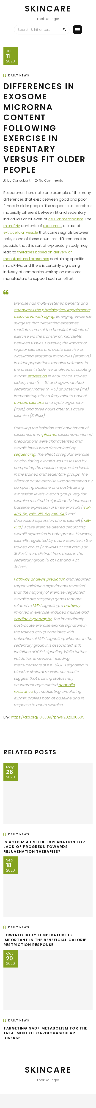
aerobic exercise (29, 402)
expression (37, 376)
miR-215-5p (39, 514)
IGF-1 (37, 605)
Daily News (18, 75)
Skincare (48, 8)
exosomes (52, 225)
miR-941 (58, 514)
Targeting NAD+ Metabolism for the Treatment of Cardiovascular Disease (45, 1033)
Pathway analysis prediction (39, 579)
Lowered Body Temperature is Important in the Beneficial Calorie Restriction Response (44, 939)
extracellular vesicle (20, 232)
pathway (72, 605)
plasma (49, 434)
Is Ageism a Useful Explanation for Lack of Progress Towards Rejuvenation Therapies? (44, 846)
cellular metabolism (65, 219)
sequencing (24, 454)
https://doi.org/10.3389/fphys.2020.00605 (47, 717)
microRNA (11, 225)
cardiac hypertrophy (33, 619)
